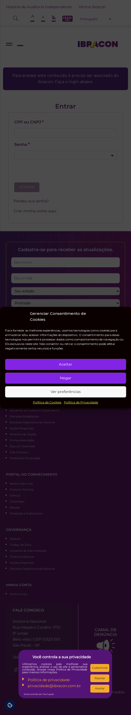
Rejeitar (100, 678)
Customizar (100, 667)
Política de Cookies (47, 402)
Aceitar (65, 364)
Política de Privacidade (81, 402)
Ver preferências (66, 391)
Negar (65, 378)
